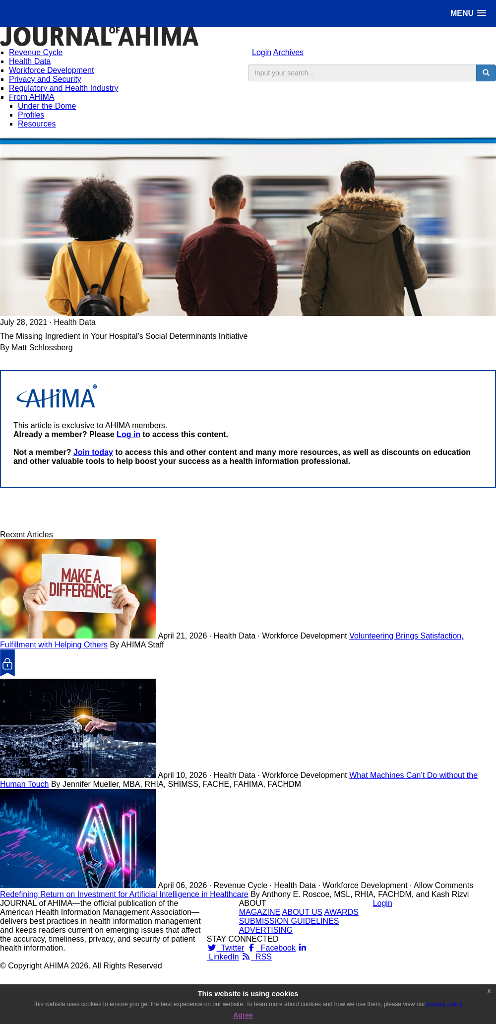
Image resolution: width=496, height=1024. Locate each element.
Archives (288, 52)
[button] (468, 13)
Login (261, 52)
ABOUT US (302, 912)
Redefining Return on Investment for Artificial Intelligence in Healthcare (124, 894)
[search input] (362, 72)
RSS (256, 957)
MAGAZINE (260, 912)
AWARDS (341, 912)
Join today (93, 452)
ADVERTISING (266, 930)
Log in (128, 434)
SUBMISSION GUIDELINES (289, 921)
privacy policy (444, 1004)
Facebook (271, 948)
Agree (243, 1015)
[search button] (486, 72)
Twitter (226, 948)
